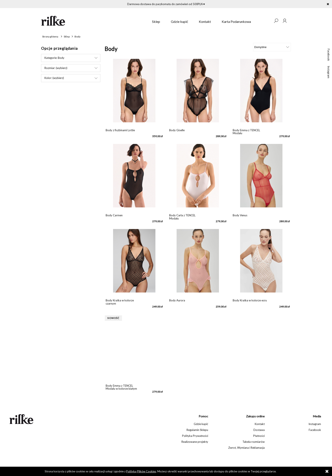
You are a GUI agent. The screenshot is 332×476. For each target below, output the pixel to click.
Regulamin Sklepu (197, 430)
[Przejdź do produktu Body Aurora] (197, 263)
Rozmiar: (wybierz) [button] (55, 68)
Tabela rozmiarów (253, 441)
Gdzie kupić (201, 424)
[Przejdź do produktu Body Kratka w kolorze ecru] (261, 263)
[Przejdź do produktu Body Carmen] (134, 178)
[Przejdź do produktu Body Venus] (261, 178)
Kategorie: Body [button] (54, 57)
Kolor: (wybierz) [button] (54, 78)
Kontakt (260, 424)
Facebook (328, 55)
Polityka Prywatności (195, 435)
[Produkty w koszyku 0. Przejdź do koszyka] (267, 21)
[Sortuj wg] (272, 47)
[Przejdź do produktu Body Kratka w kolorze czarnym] (134, 263)
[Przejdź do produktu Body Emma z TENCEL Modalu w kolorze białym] (134, 348)
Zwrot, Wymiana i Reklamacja (246, 447)
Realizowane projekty (194, 441)
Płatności (259, 435)
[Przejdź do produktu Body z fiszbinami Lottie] (134, 93)
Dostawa (259, 430)
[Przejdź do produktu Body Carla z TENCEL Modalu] (197, 178)
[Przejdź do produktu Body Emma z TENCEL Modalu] (261, 93)
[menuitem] (156, 21)
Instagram (328, 72)
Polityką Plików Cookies (141, 471)
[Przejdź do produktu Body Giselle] (197, 93)
